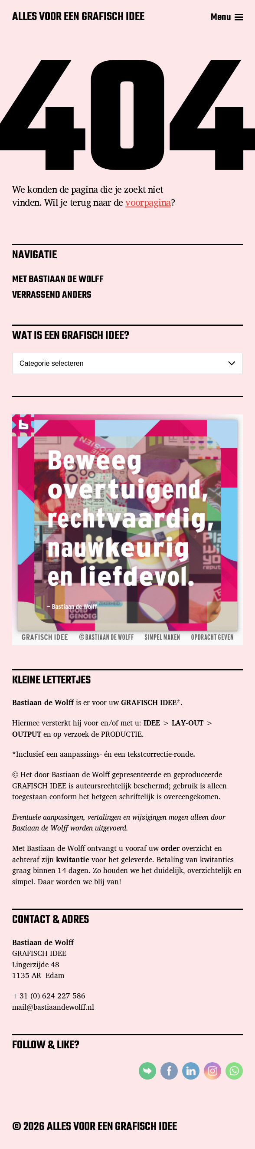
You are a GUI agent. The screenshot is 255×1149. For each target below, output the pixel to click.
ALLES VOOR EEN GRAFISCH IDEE (78, 17)
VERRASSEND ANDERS (52, 295)
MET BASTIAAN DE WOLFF (58, 279)
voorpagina (148, 202)
